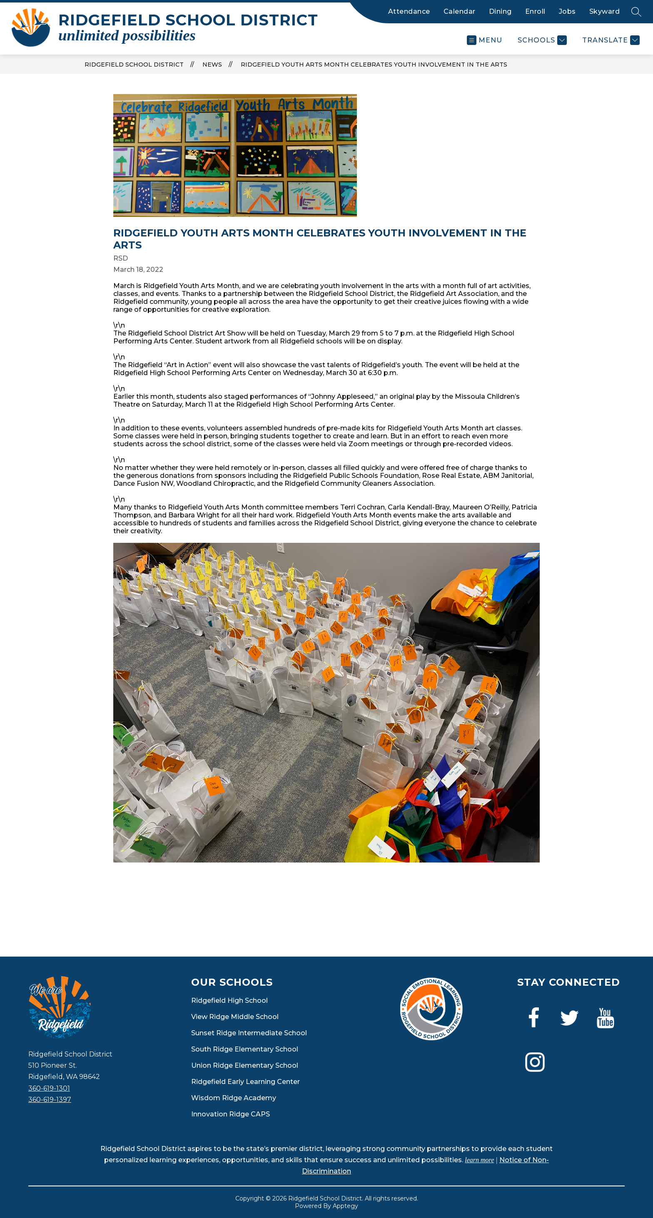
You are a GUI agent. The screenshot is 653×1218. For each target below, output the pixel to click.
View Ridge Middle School (235, 1017)
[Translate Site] (610, 40)
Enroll (535, 11)
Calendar (460, 11)
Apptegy (345, 1206)
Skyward (604, 11)
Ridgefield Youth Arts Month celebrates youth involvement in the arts (374, 64)
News (212, 64)
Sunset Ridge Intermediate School (249, 1033)
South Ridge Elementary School (244, 1049)
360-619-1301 (49, 1088)
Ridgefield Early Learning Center (245, 1082)
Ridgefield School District (134, 64)
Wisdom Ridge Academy (233, 1098)
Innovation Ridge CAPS (230, 1114)
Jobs (567, 11)
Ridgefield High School (229, 1000)
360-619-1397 (49, 1100)
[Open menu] (484, 40)
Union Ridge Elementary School (244, 1065)
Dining (500, 11)
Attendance (409, 11)
